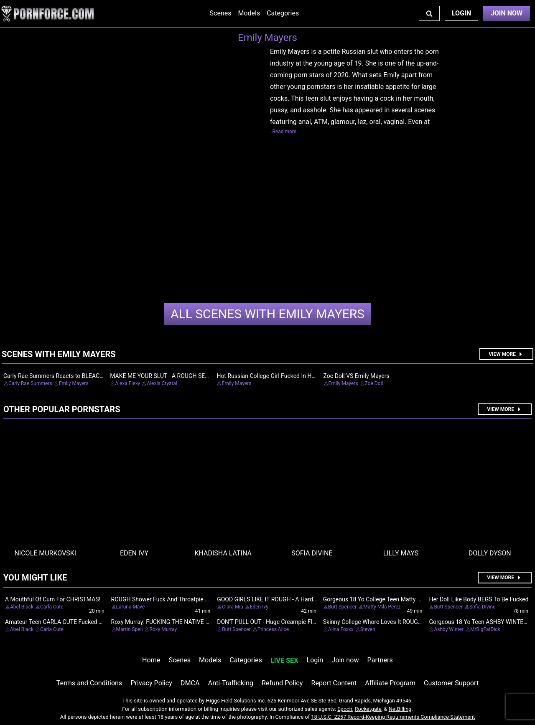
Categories (283, 13)
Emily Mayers (267, 314)
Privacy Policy (151, 683)
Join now (345, 660)
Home (151, 660)
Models (249, 13)
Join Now (506, 13)
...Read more (282, 131)
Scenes (221, 13)
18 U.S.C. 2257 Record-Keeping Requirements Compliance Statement (393, 717)
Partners (380, 660)
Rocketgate (368, 709)
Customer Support (451, 683)
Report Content (334, 683)
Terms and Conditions (89, 683)
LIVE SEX (284, 660)
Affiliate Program (390, 683)
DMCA (190, 683)
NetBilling (400, 709)
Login (461, 13)
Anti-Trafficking (231, 683)
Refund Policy (282, 683)
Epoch (344, 709)
